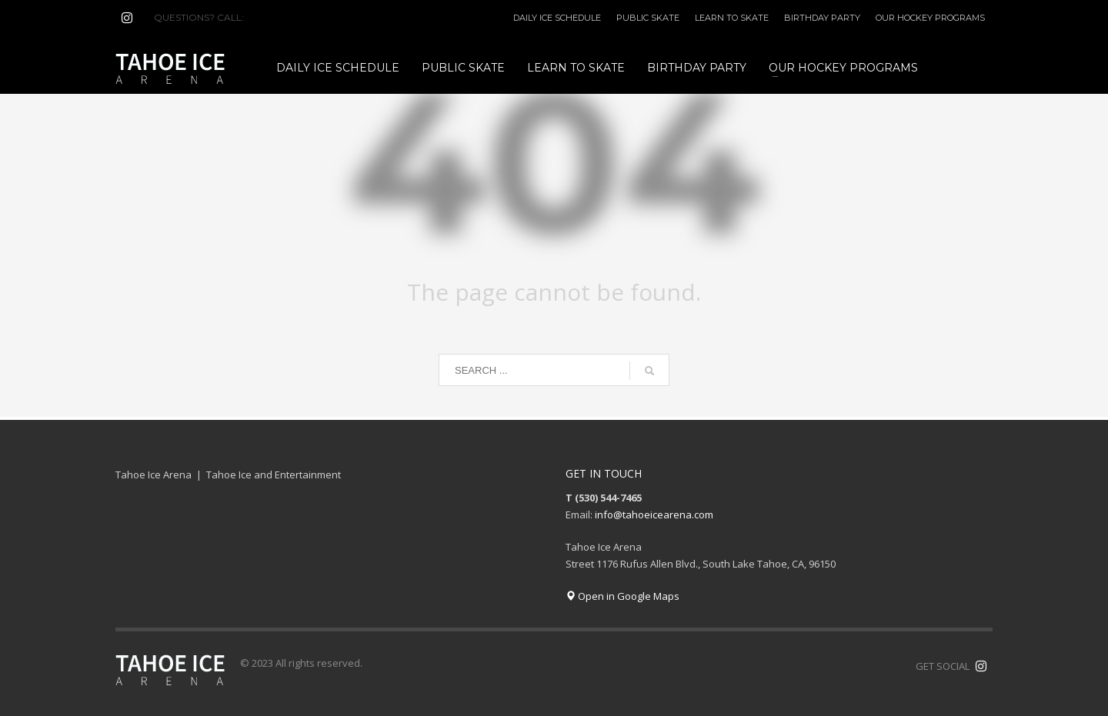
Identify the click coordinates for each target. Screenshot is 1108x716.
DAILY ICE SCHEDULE (557, 17)
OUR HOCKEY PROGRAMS (930, 17)
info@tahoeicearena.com (654, 514)
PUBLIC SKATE (647, 17)
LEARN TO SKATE (732, 17)
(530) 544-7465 (283, 17)
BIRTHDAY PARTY (822, 17)
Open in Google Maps (622, 596)
